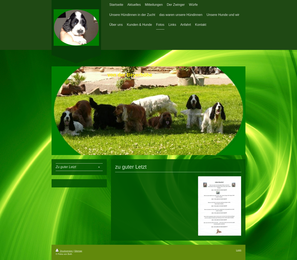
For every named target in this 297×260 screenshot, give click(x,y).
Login (238, 250)
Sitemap (78, 251)
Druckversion (64, 251)
